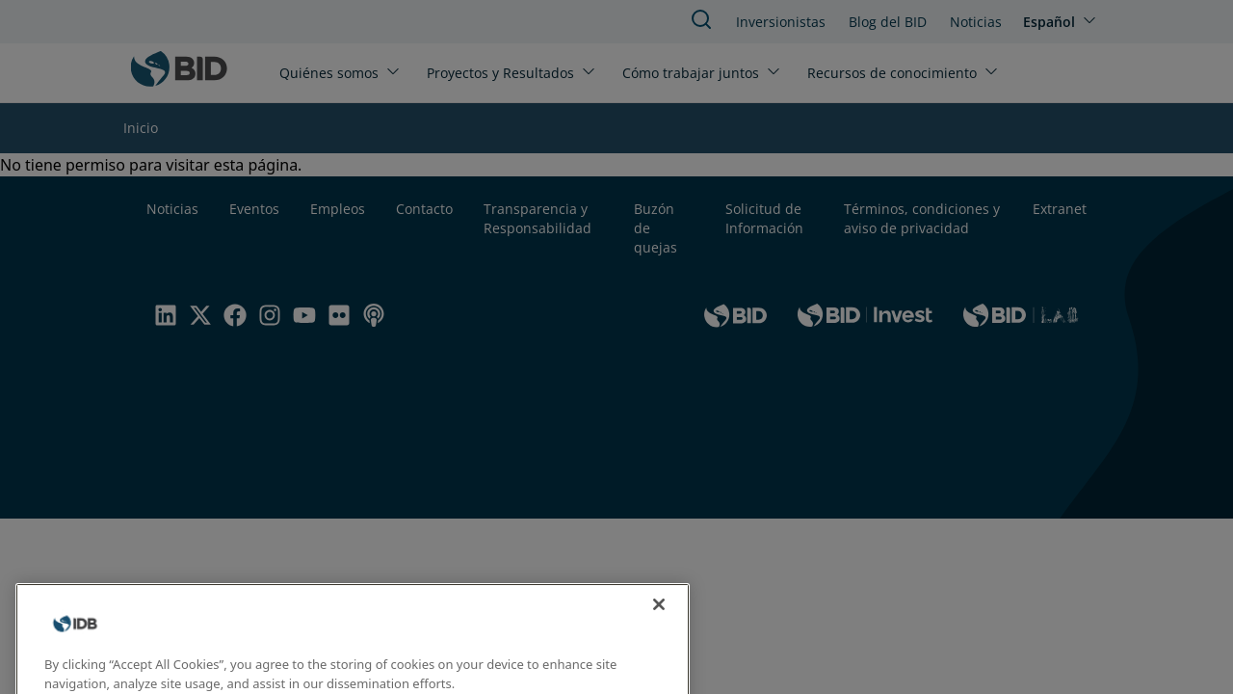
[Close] (659, 616)
